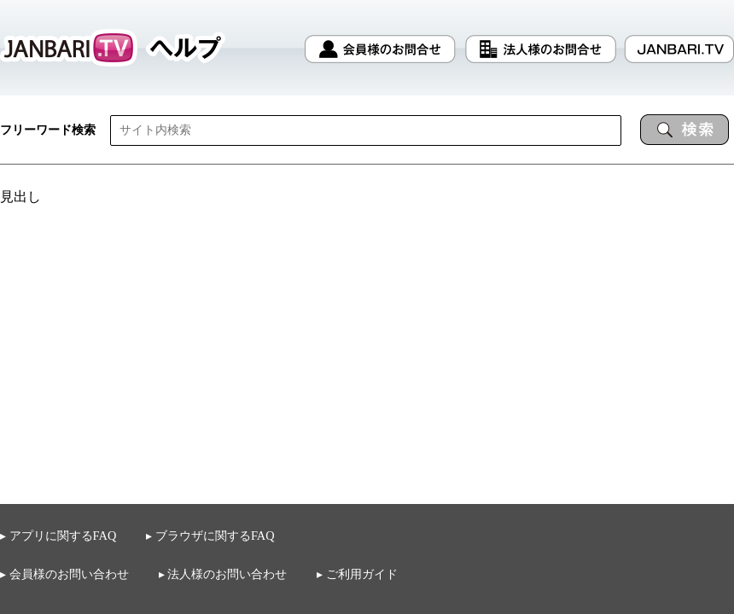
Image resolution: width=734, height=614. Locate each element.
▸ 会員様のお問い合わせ (64, 574)
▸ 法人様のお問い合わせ (223, 574)
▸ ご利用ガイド (357, 574)
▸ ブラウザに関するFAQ (210, 536)
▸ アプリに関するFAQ (58, 536)
